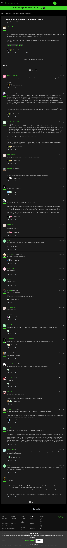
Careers (32, 521)
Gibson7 (9, 186)
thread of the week (12, 45)
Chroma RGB (14, 521)
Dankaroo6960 (11, 449)
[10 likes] (14, 147)
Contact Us (32, 528)
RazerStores (4, 518)
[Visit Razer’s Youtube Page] (41, 528)
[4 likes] (14, 192)
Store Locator (5, 523)
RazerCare (23, 527)
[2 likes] (13, 317)
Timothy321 (10, 224)
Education (4, 530)
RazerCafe (4, 521)
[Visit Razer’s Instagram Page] (41, 521)
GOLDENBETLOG (11, 307)
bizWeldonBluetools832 (13, 122)
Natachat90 (10, 93)
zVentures (32, 525)
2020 (20, 45)
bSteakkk (9, 325)
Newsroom (32, 523)
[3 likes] (14, 178)
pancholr (9, 290)
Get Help (23, 518)
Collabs (13, 528)
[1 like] (13, 246)
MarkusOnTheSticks (12, 75)
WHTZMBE (10, 339)
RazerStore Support (25, 525)
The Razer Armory (22, 12)
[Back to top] (63, 507)
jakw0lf (9, 428)
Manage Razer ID (24, 529)
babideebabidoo (11, 254)
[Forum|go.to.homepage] (12, 3)
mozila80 (9, 168)
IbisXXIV (9, 240)
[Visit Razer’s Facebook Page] (41, 519)
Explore (13, 516)
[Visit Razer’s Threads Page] (41, 524)
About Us (32, 518)
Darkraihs (9, 478)
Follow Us (42, 516)
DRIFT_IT (9, 391)
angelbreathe (10, 364)
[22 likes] (14, 50)
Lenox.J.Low (10, 268)
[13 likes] (14, 85)
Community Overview (11, 12)
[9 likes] (14, 161)
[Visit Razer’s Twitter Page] (41, 526)
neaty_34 (9, 378)
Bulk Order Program (6, 528)
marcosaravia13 (11, 154)
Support (22, 516)
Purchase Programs (6, 525)
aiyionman (10, 353)
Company (32, 516)
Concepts (13, 523)
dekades (9, 27)
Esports (13, 525)
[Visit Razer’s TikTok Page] (41, 531)
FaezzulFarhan (11, 409)
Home (2, 12)
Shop (3, 516)
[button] (2, 3)
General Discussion (33, 12)
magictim (9, 200)
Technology (13, 518)
